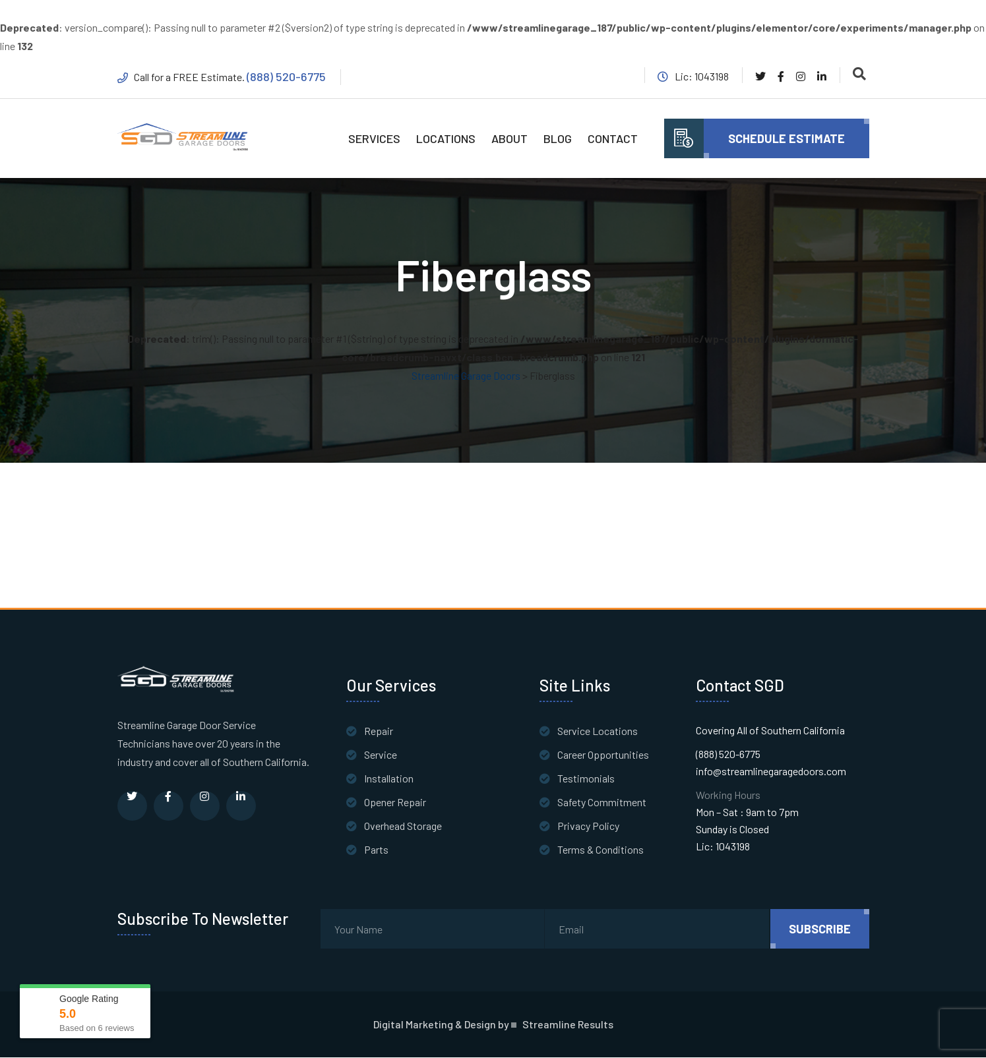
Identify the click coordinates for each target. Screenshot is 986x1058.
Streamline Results (567, 1025)
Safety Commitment (601, 802)
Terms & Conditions (600, 850)
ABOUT (509, 138)
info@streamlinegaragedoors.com (771, 771)
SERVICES (374, 138)
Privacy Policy (588, 826)
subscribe (819, 929)
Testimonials (586, 779)
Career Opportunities (603, 755)
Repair (378, 731)
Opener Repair (395, 802)
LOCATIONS (446, 138)
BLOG (557, 138)
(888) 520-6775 (286, 76)
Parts (376, 850)
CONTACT (613, 138)
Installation (389, 779)
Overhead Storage (403, 826)
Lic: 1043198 (723, 846)
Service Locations (597, 731)
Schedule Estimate (786, 138)
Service (380, 755)
